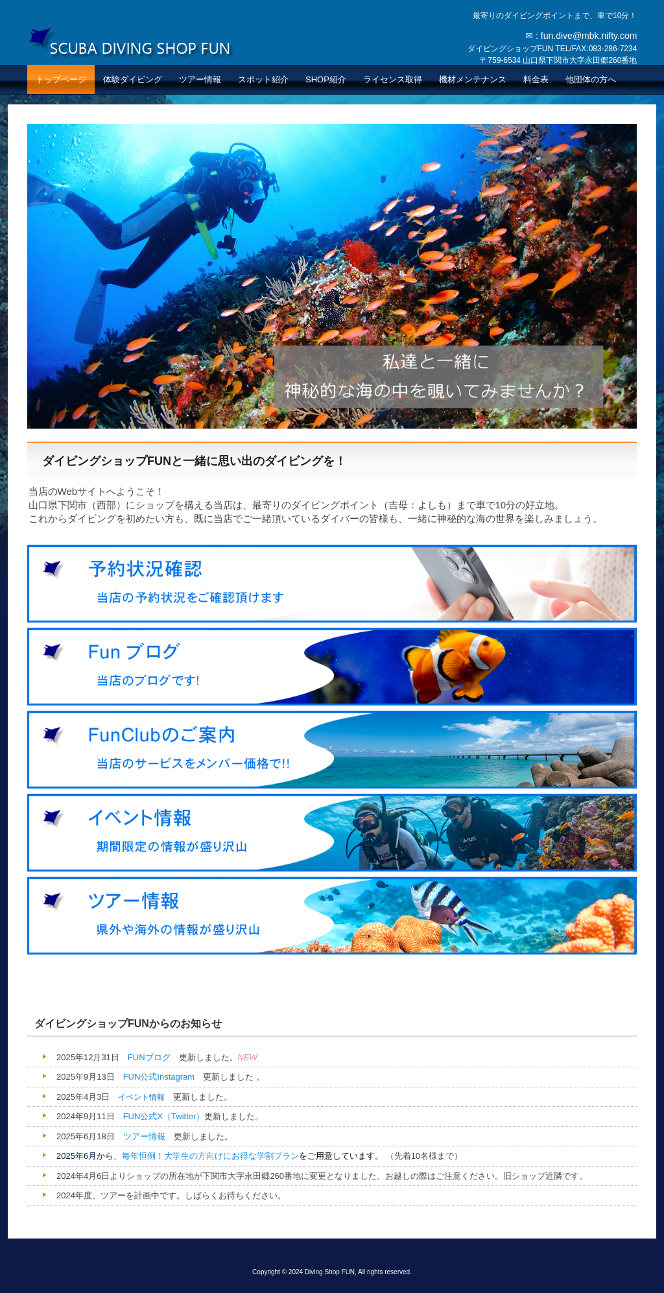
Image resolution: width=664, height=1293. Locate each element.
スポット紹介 (263, 79)
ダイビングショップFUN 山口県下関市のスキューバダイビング (131, 42)
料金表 (536, 79)
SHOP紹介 (325, 79)
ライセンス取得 (392, 79)
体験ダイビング (132, 79)
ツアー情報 (200, 79)
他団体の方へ (590, 79)
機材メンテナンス (472, 79)
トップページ (61, 79)
